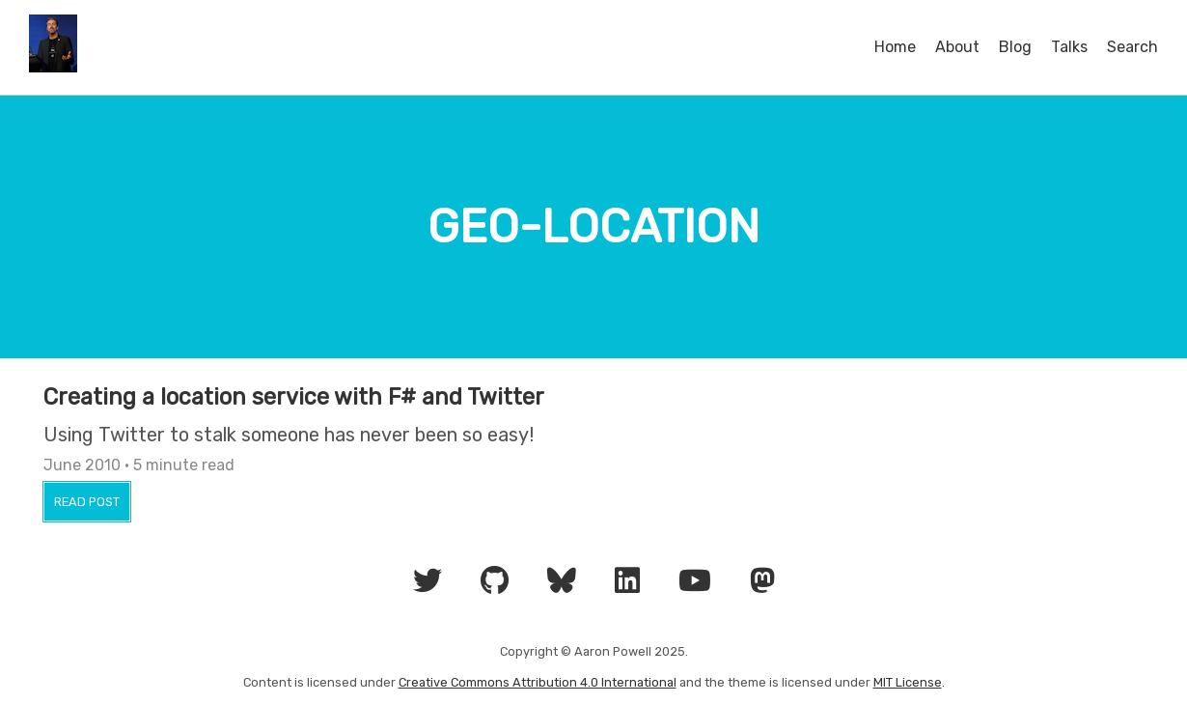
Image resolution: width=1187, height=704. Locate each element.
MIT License (907, 682)
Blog (1015, 47)
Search (1132, 47)
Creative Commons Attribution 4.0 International (537, 682)
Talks (1069, 47)
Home (895, 47)
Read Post (87, 501)
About (957, 47)
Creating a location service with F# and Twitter (293, 396)
